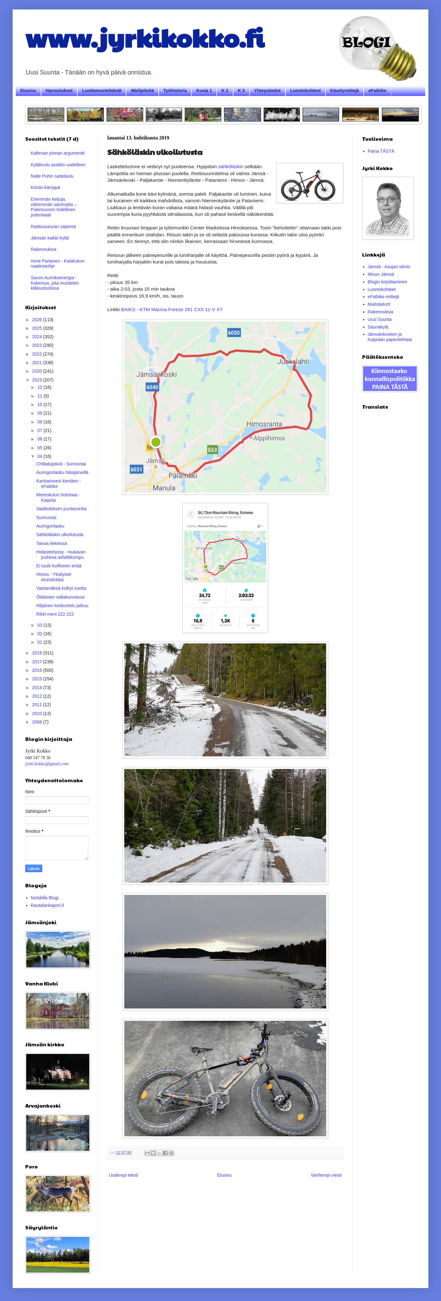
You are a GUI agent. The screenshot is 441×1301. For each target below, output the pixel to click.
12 (40, 387)
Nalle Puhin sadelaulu (52, 176)
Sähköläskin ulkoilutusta (59, 534)
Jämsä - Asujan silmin (389, 266)
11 (40, 396)
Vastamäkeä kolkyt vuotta (61, 588)
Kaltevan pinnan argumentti (58, 153)
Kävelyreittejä (344, 90)
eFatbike (377, 90)
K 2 (224, 90)
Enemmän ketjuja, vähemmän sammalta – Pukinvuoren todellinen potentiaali (54, 207)
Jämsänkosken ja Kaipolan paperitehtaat (390, 337)
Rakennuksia (43, 249)
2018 (37, 652)
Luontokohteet (305, 90)
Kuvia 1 (204, 90)
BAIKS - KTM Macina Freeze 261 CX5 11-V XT (172, 309)
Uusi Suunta (380, 319)
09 (40, 413)
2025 (37, 328)
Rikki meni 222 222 (55, 614)
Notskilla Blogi (45, 897)
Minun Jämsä (381, 274)
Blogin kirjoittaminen (387, 281)
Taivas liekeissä (51, 543)
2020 (37, 371)
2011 (37, 704)
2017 (37, 661)
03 (40, 625)
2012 (37, 696)
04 (40, 456)
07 (40, 430)
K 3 (241, 90)
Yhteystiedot (267, 90)
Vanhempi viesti (326, 1175)
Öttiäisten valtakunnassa (60, 597)
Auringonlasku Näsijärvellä (62, 472)
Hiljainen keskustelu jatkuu (62, 605)
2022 (37, 354)
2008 (37, 721)
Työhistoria (175, 90)
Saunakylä (378, 326)
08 (40, 421)
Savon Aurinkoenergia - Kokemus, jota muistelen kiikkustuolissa (55, 283)
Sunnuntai (46, 517)
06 (40, 438)
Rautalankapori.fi (47, 905)
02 (40, 633)
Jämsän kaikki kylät (50, 237)
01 (40, 642)
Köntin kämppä (45, 187)
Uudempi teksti (123, 1175)
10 (40, 404)
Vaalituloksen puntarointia (61, 508)
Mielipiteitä (142, 90)
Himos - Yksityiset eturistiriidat (53, 577)
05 (40, 447)
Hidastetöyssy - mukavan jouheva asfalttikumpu (60, 554)
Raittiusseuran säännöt (53, 226)
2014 (37, 687)
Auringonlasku (50, 526)
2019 (37, 379)
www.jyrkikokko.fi (144, 37)
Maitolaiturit (379, 304)
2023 (37, 345)
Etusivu (28, 90)
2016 (37, 670)
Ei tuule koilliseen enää (58, 565)
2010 (37, 713)
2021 (37, 362)
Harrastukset (59, 90)
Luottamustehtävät (101, 90)
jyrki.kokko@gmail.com (46, 763)
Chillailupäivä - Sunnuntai (61, 463)
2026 (37, 319)
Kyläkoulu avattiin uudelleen (58, 164)
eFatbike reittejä (383, 296)
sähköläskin (231, 166)
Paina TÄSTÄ (381, 151)
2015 (37, 678)
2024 (37, 336)
